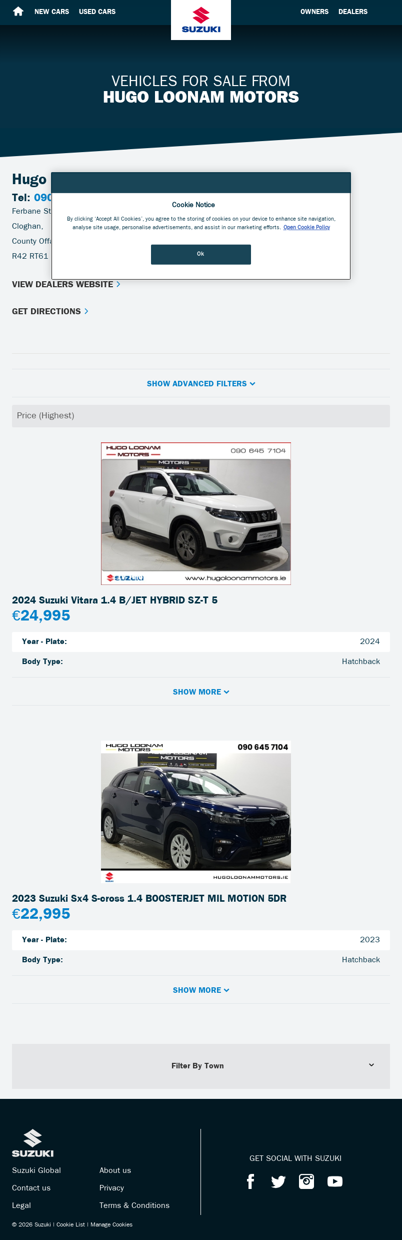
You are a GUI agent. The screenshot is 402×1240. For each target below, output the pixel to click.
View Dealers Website (67, 285)
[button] (201, 383)
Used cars (97, 12)
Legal (21, 1206)
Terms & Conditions (135, 1206)
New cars (51, 12)
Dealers (353, 12)
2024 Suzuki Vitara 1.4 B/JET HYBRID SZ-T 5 (115, 601)
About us (115, 1171)
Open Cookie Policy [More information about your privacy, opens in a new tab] (307, 228)
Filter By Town (273, 1065)
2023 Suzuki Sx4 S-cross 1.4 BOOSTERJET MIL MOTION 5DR (149, 899)
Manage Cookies (111, 1225)
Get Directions (51, 312)
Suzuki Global (36, 1171)
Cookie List (70, 1225)
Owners (314, 12)
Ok (200, 254)
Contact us (31, 1188)
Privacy (112, 1188)
